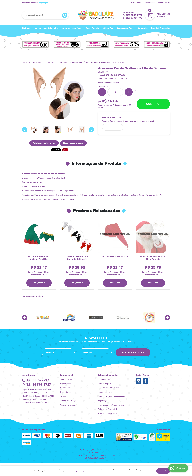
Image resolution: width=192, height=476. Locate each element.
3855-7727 (134, 15)
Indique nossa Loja (68, 401)
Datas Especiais (93, 28)
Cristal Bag (108, 28)
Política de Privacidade (108, 409)
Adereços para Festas (72, 28)
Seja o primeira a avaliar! (108, 83)
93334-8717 (135, 18)
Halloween (27, 28)
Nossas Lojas (65, 396)
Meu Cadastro (164, 3)
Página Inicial (66, 379)
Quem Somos (135, 3)
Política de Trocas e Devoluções (111, 396)
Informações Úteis (107, 375)
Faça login (43, 3)
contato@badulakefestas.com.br (35, 402)
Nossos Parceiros (67, 405)
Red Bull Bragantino (160, 28)
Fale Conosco (149, 3)
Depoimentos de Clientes (108, 388)
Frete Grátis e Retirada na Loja (111, 405)
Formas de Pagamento (107, 413)
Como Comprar (104, 384)
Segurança (102, 401)
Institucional (66, 375)
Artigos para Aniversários (47, 28)
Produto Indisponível (115, 236)
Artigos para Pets (125, 28)
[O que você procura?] (64, 15)
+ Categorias (142, 28)
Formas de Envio (105, 392)
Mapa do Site (65, 388)
